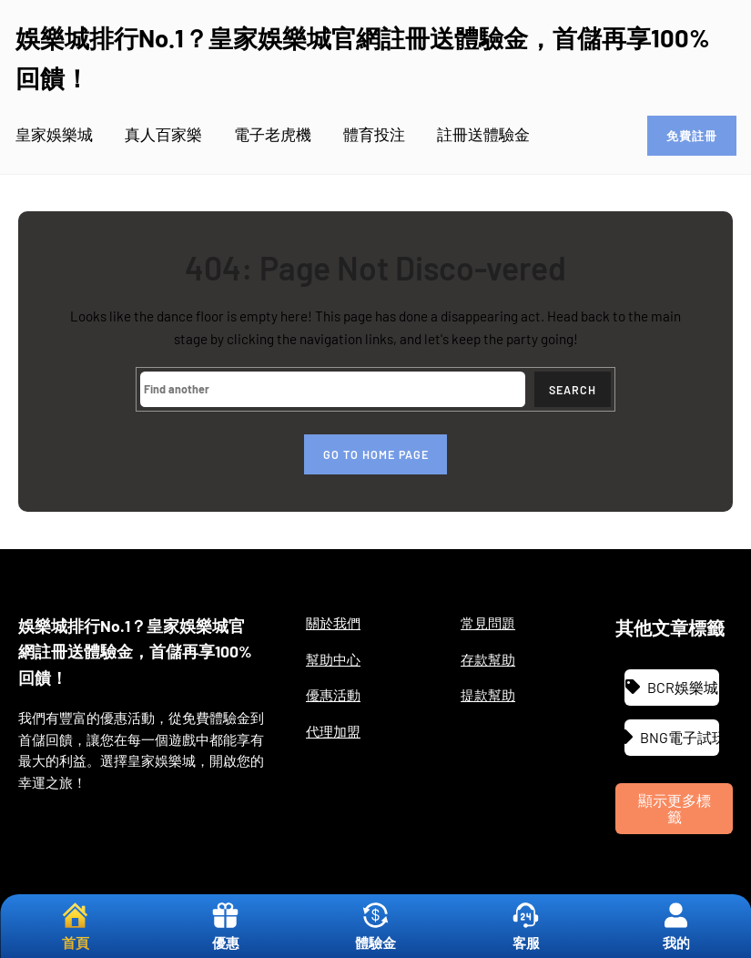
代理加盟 (333, 731)
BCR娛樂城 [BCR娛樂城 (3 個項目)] (682, 687)
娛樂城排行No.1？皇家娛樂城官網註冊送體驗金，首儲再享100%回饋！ (135, 652)
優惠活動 (333, 695)
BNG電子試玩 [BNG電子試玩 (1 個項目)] (679, 737)
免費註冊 (691, 135)
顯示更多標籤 (674, 808)
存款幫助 (488, 659)
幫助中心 (333, 659)
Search (572, 389)
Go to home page (376, 454)
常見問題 (488, 623)
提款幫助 (488, 695)
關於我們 (333, 623)
